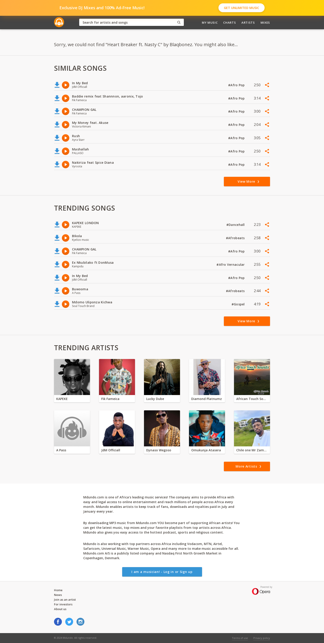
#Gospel (239, 304)
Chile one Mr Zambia (252, 450)
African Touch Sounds (252, 399)
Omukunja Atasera (206, 450)
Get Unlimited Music (241, 8)
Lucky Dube (155, 399)
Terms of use (240, 638)
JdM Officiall (110, 450)
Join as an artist (65, 600)
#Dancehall (236, 225)
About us (60, 609)
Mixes (265, 22)
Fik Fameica (110, 399)
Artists (248, 22)
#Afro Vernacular (231, 264)
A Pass (61, 450)
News (58, 595)
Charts (229, 22)
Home (58, 590)
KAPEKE (62, 399)
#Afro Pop (237, 85)
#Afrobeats (236, 238)
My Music (210, 22)
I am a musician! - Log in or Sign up (161, 572)
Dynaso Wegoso (158, 450)
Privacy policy (261, 638)
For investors (63, 604)
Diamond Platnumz (206, 399)
